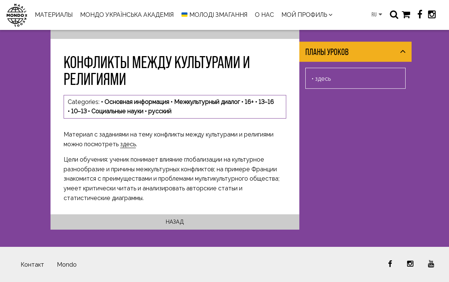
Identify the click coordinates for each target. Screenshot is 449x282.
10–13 (78, 111)
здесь (128, 144)
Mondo (67, 264)
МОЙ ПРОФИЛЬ (304, 14)
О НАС (264, 14)
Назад (175, 221)
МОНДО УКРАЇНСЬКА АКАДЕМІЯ (127, 14)
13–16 (266, 101)
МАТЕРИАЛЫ (54, 14)
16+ (249, 101)
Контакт (32, 264)
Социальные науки (117, 111)
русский (159, 111)
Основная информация (136, 101)
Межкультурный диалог (207, 101)
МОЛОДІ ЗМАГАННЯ (214, 15)
